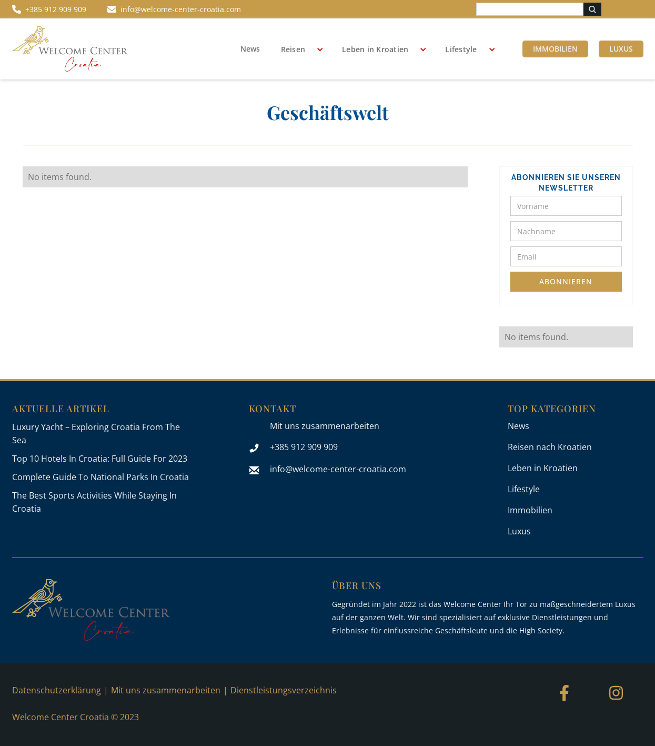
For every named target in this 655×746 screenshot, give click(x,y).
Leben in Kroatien (375, 49)
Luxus (621, 49)
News (250, 49)
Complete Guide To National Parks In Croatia (100, 477)
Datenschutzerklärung (56, 690)
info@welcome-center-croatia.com (338, 469)
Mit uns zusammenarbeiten (324, 426)
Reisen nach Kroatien (550, 447)
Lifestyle (461, 49)
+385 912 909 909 (304, 447)
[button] (298, 49)
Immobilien (555, 49)
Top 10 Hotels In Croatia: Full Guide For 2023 (99, 458)
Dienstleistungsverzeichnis (283, 690)
